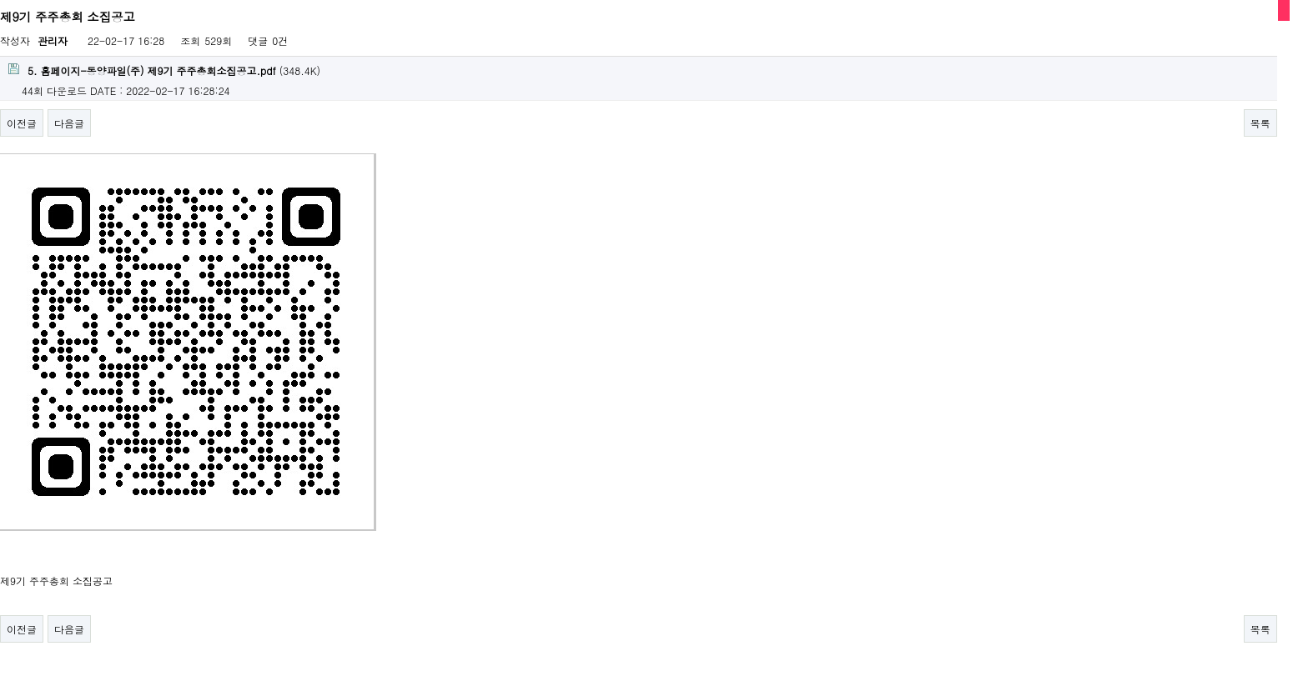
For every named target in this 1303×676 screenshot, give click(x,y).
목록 (1260, 123)
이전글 (22, 123)
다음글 (69, 123)
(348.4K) (164, 70)
